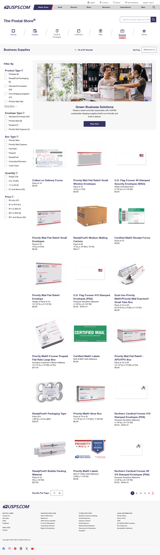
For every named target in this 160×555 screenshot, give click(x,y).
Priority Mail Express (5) (19, 129)
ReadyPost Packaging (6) (18, 80)
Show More (9, 106)
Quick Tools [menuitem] (43, 7)
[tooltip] (22, 70)
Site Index (5, 518)
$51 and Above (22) (17, 217)
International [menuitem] (125, 7)
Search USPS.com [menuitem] (154, 7)
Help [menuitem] (143, 7)
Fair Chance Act (122, 525)
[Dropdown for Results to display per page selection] (56, 493)
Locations (105, 2)
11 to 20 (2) (14, 185)
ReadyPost (13, 157)
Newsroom (44, 518)
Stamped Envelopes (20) (18, 88)
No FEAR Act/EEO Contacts (126, 523)
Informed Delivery (133, 2)
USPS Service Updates (48, 520)
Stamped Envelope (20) (19, 116)
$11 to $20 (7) (15, 208)
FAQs (4, 520)
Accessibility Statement (124, 528)
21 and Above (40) (17, 189)
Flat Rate (13, 148)
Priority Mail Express (18, 144)
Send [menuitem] (60, 7)
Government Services (47, 525)
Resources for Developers (87, 528)
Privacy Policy (121, 515)
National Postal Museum (87, 525)
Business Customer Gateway (88, 515)
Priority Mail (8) (15, 120)
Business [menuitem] (106, 7)
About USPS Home (47, 515)
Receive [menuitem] (73, 7)
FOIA (118, 520)
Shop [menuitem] (89, 7)
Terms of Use (121, 518)
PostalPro (82, 530)
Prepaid (12, 153)
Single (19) (13, 176)
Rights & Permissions (48, 528)
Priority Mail (14, 140)
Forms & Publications (48, 523)
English (90, 2)
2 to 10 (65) (14, 181)
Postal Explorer (84, 523)
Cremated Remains (17, 161)
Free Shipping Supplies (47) (19, 95)
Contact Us (6, 515)
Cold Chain (14, 165)
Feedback (5, 523)
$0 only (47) (14, 200)
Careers (5, 530)
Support (118, 2)
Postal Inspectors (84, 518)
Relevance (148, 49)
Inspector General (84, 520)
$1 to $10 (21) (15, 204)
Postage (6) (14, 74)
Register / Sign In (148, 2)
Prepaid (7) (13, 125)
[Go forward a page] (153, 493)
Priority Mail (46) (16, 101)
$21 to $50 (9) (15, 213)
